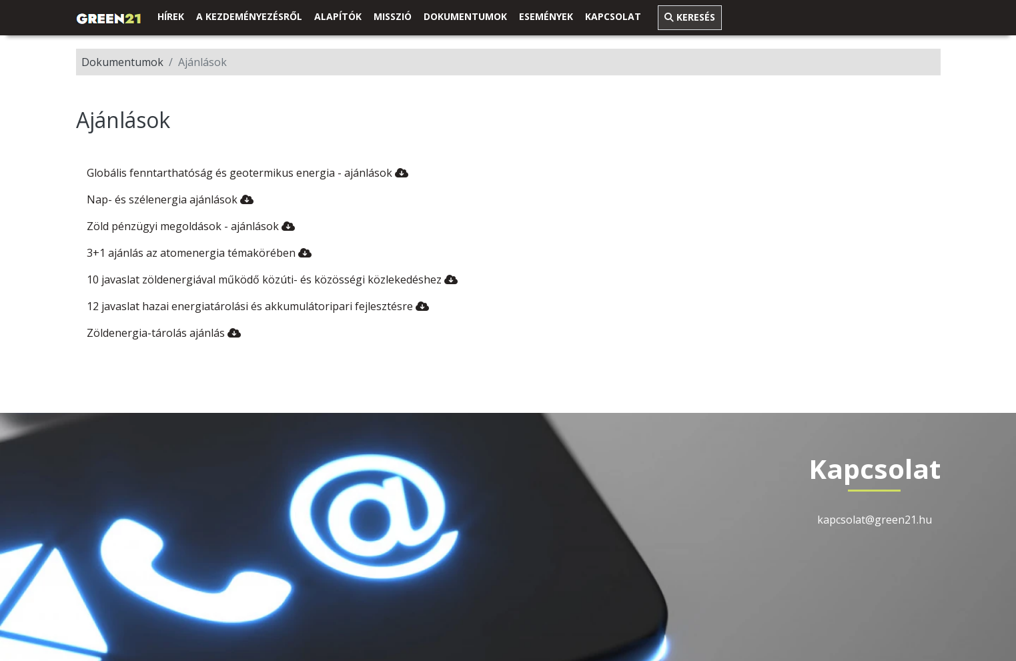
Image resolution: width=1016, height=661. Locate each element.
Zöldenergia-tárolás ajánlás (164, 332)
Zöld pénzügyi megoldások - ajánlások (191, 226)
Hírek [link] (170, 16)
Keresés (689, 17)
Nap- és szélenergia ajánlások (170, 199)
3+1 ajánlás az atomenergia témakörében (199, 252)
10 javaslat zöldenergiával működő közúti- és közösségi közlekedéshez (272, 279)
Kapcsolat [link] (613, 16)
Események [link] (546, 16)
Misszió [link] (393, 16)
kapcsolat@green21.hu (874, 519)
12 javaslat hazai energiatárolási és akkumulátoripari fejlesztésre (258, 306)
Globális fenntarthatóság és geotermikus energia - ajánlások (247, 172)
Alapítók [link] (338, 16)
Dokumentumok (122, 62)
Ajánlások (202, 62)
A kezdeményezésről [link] (249, 16)
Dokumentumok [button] (465, 16)
